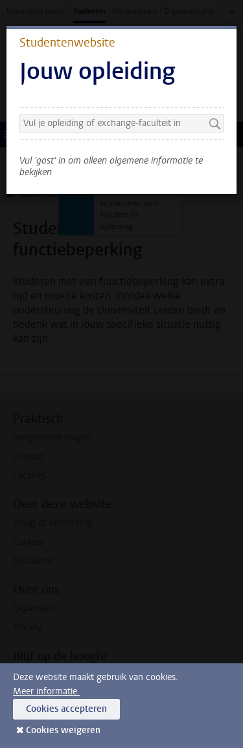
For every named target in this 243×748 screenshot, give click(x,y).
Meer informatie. (46, 691)
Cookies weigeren (63, 730)
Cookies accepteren (66, 709)
